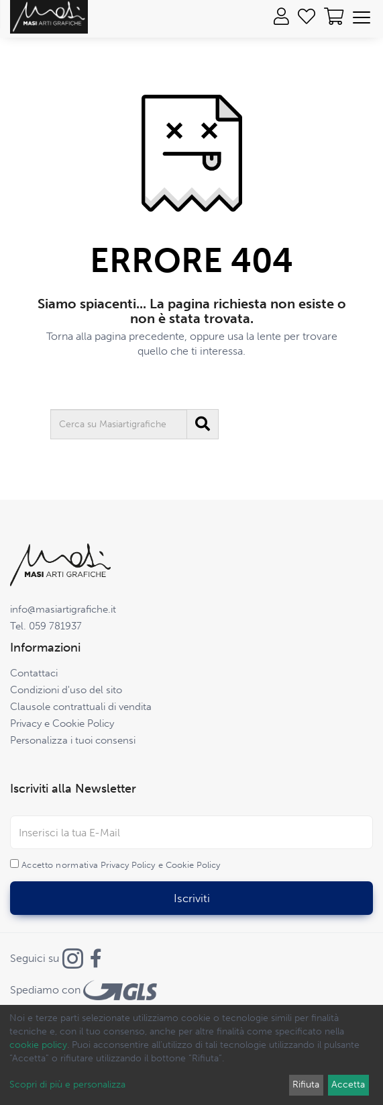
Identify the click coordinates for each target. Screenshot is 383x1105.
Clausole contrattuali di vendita (81, 707)
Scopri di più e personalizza (67, 1084)
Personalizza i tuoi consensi (72, 740)
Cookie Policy (193, 865)
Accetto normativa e (120, 865)
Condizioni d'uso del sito (66, 690)
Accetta (348, 1084)
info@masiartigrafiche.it (63, 609)
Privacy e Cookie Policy (62, 723)
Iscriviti (192, 898)
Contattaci (34, 673)
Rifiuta (305, 1084)
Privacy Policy (128, 865)
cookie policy (38, 1045)
